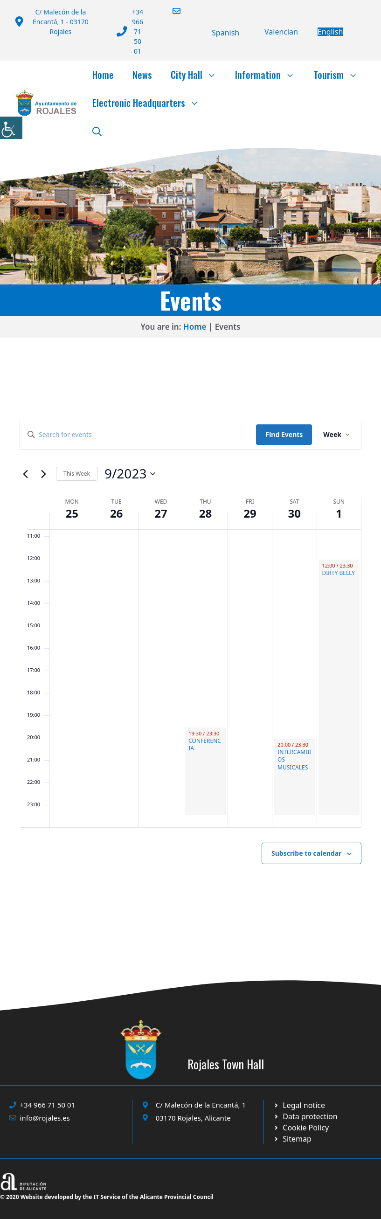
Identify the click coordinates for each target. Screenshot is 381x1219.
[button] (97, 131)
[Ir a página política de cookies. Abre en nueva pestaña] (305, 1116)
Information (269, 75)
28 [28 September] (205, 513)
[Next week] (43, 473)
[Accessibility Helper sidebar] (11, 128)
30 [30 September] (294, 513)
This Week (76, 474)
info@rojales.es (45, 1117)
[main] (190, 664)
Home (103, 75)
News (142, 75)
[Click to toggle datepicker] (130, 473)
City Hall (198, 75)
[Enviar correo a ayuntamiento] (171, 11)
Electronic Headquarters (150, 103)
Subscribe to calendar (306, 853)
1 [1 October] (339, 513)
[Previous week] (25, 473)
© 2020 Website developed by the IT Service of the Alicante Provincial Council (107, 1197)
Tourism (340, 75)
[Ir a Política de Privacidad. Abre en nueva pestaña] (299, 1105)
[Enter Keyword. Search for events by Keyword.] (138, 435)
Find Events (284, 434)
